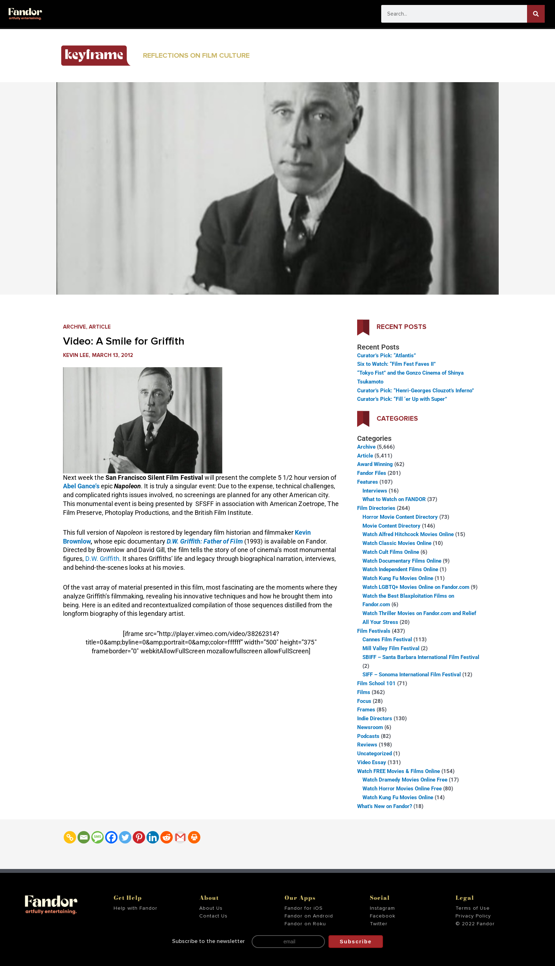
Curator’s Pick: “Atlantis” (386, 355)
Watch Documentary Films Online (401, 561)
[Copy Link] (70, 837)
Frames (366, 709)
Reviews (367, 744)
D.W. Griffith (102, 558)
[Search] (536, 14)
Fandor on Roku (305, 923)
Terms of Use (473, 908)
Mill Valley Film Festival (390, 648)
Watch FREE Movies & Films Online (398, 771)
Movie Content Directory (391, 526)
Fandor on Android (309, 916)
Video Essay (371, 762)
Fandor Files (371, 473)
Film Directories (376, 508)
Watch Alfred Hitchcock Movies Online (408, 534)
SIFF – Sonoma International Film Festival (411, 674)
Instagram (382, 908)
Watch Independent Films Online (400, 569)
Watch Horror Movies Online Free (402, 788)
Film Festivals (373, 631)
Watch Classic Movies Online (396, 543)
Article (100, 327)
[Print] (194, 837)
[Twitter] (125, 837)
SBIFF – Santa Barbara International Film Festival (420, 657)
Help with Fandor (136, 908)
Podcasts (368, 736)
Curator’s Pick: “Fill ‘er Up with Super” (402, 399)
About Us (211, 908)
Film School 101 (376, 683)
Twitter (379, 923)
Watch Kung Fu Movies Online (397, 578)
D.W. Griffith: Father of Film (205, 541)
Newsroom (370, 727)
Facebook (382, 916)
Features (367, 482)
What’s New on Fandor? (384, 806)
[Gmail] (180, 837)
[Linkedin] (153, 837)
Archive (74, 327)
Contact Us (213, 916)
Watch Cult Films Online (390, 552)
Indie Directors (374, 718)
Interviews (374, 491)
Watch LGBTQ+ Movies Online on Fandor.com (415, 587)
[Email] (84, 837)
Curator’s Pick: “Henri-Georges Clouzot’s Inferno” (415, 390)
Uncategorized (374, 753)
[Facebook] (111, 837)
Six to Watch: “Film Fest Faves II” (396, 364)
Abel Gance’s (81, 486)
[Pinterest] (139, 837)
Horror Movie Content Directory (400, 517)
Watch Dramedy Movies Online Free (404, 780)
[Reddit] (166, 837)
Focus (364, 701)
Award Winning (375, 464)
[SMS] (97, 837)
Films (363, 692)
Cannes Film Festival (387, 639)
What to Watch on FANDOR (394, 499)
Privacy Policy (473, 916)
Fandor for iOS (304, 908)
